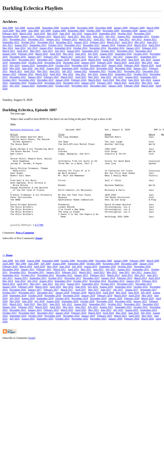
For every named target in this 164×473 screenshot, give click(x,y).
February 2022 (25, 74)
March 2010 (26, 33)
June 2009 (33, 30)
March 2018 (94, 59)
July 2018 (146, 59)
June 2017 (106, 56)
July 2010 (77, 33)
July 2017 (118, 56)
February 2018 (78, 59)
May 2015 (35, 51)
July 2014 (32, 48)
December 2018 (71, 62)
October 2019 (62, 65)
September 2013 (38, 45)
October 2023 (9, 80)
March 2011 (59, 36)
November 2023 (27, 80)
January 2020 (115, 65)
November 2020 (104, 68)
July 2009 (45, 30)
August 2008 (33, 27)
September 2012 (10, 42)
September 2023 (148, 77)
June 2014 (20, 48)
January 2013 (81, 42)
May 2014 (7, 48)
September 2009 (76, 30)
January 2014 (108, 45)
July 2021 (67, 71)
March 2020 (147, 65)
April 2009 (8, 30)
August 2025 (28, 85)
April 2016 (55, 54)
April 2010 (39, 33)
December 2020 (123, 68)
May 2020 (15, 68)
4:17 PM (39, 242)
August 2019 (28, 65)
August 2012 (150, 39)
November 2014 (97, 48)
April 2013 (127, 42)
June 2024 (133, 80)
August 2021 (80, 71)
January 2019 (88, 62)
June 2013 (152, 42)
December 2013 (91, 45)
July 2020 (40, 68)
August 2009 (59, 30)
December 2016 (18, 56)
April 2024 (108, 80)
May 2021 (42, 71)
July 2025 (15, 85)
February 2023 (51, 77)
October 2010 (125, 33)
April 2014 (154, 45)
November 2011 (17, 39)
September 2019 (45, 65)
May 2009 (21, 30)
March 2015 (8, 51)
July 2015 (60, 51)
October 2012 (28, 42)
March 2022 (41, 74)
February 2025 (104, 83)
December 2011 (36, 39)
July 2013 (7, 45)
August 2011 (123, 36)
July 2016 (93, 54)
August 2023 (131, 77)
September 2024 (18, 83)
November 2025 (79, 85)
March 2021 (16, 71)
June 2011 (98, 36)
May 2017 (93, 56)
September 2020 (70, 68)
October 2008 (68, 27)
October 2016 (141, 54)
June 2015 (47, 51)
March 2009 (153, 27)
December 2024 (71, 83)
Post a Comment (25, 250)
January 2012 (53, 39)
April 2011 (73, 36)
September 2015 (90, 51)
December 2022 (18, 77)
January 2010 (146, 30)
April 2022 (55, 74)
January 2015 (133, 48)
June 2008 (7, 27)
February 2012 (69, 39)
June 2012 (124, 39)
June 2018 (133, 59)
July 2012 (136, 39)
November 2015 (125, 51)
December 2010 (10, 36)
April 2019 (134, 62)
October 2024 (35, 83)
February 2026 (131, 85)
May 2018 (121, 59)
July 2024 (146, 80)
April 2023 (80, 77)
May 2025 (147, 83)
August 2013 (21, 45)
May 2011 (86, 36)
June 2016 (80, 54)
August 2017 (131, 56)
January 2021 (140, 68)
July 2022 (93, 74)
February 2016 (25, 54)
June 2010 (65, 33)
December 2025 (98, 85)
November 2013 (72, 45)
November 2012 (45, 42)
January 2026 (115, 85)
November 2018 (52, 62)
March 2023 (67, 77)
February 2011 (43, 36)
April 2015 (22, 51)
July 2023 (118, 77)
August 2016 (106, 54)
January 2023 (35, 77)
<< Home (7, 273)
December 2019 (98, 65)
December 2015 (143, 51)
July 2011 (110, 36)
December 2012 (64, 42)
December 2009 (129, 30)
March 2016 (41, 54)
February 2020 (131, 65)
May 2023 (93, 77)
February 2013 (97, 42)
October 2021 (115, 71)
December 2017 (45, 59)
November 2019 (79, 65)
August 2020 (53, 68)
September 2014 (63, 48)
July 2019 (15, 65)
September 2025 (45, 85)
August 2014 (45, 48)
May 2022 (68, 74)
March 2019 (120, 62)
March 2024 (94, 80)
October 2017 (9, 59)
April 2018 (108, 59)
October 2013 (55, 45)
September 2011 (140, 36)
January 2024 (62, 80)
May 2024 (121, 80)
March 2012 (85, 39)
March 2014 (140, 45)
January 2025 (88, 83)
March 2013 (113, 42)
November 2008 (85, 27)
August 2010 (90, 33)
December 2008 (103, 27)
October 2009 (93, 30)
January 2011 (28, 36)
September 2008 (50, 27)
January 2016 (9, 54)
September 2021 (97, 71)
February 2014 (124, 45)
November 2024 (52, 83)
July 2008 (20, 27)
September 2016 (123, 54)
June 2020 (27, 68)
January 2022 (9, 74)
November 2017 (27, 59)
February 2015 (149, 48)
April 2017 (80, 56)
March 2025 (120, 83)
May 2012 (112, 39)
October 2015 (108, 51)
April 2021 (29, 71)
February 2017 (51, 56)
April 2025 (134, 83)
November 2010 (142, 33)
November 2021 (132, 71)
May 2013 (139, 42)
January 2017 (35, 56)
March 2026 (147, 85)
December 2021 (151, 71)
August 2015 (73, 51)
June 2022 (80, 74)
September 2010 (107, 33)
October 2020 (87, 68)
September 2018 (18, 62)
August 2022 (106, 74)
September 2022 (123, 74)
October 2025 (62, 85)
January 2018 (62, 59)
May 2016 (68, 54)
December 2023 (45, 80)
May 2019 (147, 62)
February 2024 (78, 80)
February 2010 (10, 33)
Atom (38, 256)
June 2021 (55, 71)
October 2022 (141, 74)
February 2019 (104, 62)
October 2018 (35, 62)
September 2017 (148, 56)
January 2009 (121, 27)
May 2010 (52, 33)
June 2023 (106, 77)
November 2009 (110, 30)
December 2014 (116, 48)
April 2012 (99, 39)
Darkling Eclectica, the (24, 130)
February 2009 (137, 27)
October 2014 (80, 48)
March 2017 (67, 56)
